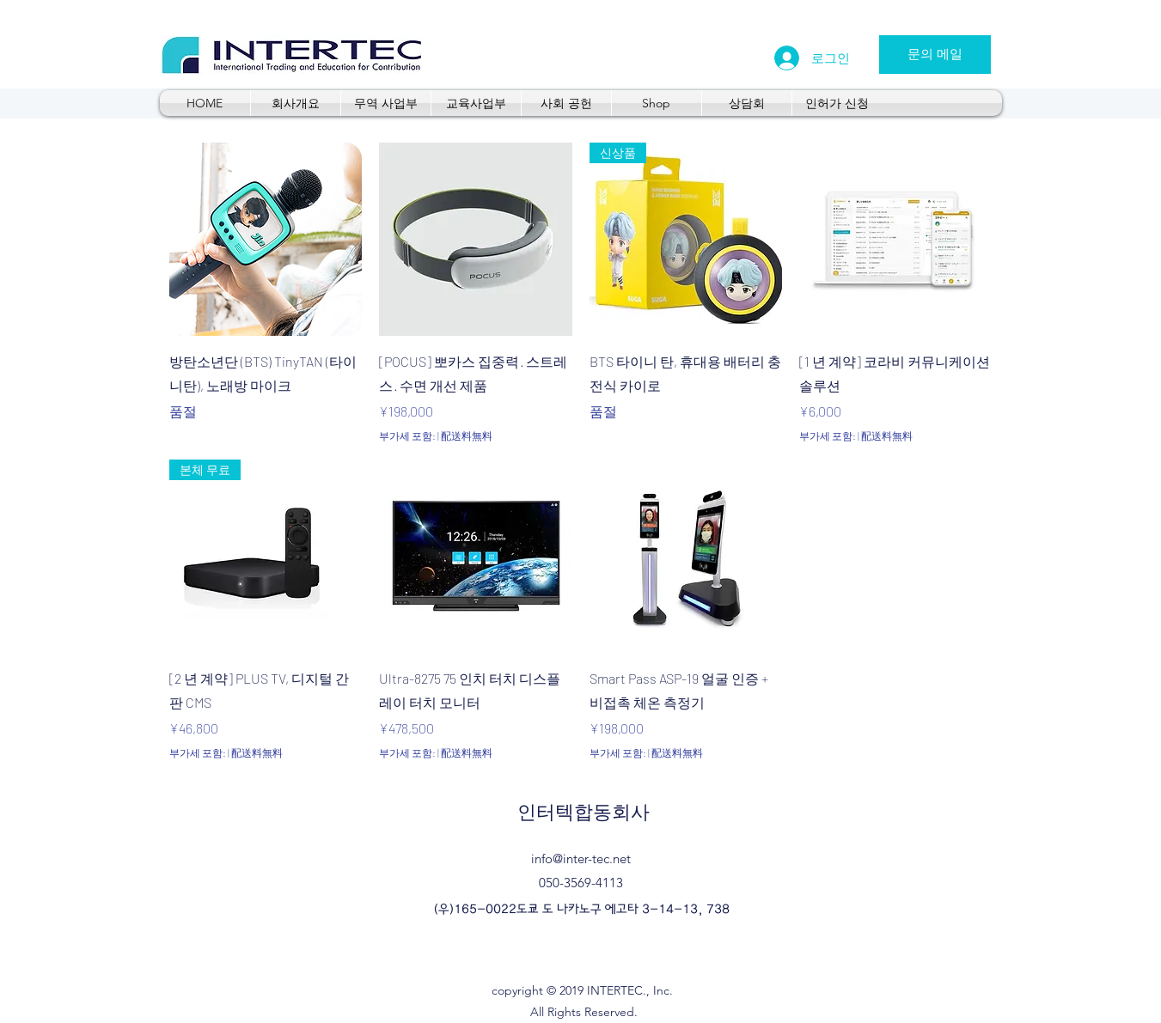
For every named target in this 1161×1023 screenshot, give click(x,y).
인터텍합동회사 (583, 812)
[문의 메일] (935, 54)
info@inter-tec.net (581, 858)
